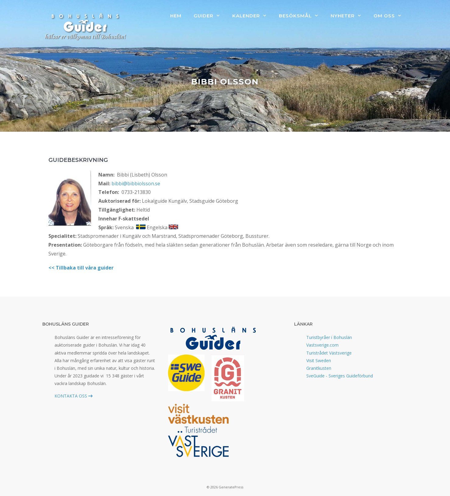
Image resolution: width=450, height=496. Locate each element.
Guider (210, 16)
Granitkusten (318, 368)
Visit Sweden (318, 360)
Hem (175, 16)
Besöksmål (302, 16)
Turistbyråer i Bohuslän (329, 337)
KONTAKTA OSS (73, 396)
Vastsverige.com (322, 345)
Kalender (252, 16)
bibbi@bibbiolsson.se (135, 183)
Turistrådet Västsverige (329, 353)
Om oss (391, 16)
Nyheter (349, 16)
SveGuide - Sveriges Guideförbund (339, 376)
